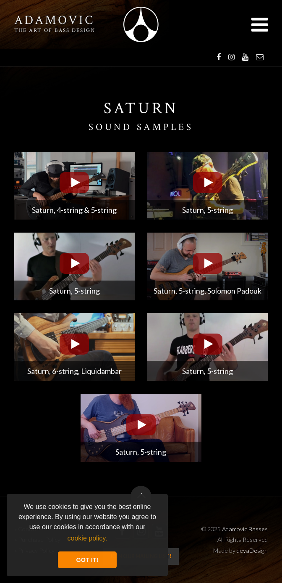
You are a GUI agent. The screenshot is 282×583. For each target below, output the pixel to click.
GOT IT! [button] (87, 559)
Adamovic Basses (140, 24)
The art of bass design (54, 30)
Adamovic (54, 20)
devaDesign (252, 550)
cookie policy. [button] (87, 538)
